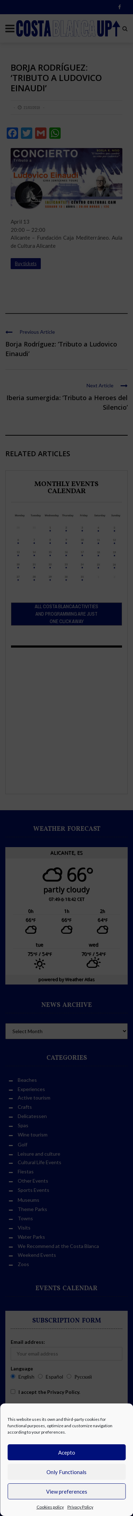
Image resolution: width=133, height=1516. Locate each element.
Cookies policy (50, 1507)
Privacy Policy (80, 1507)
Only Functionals (66, 1472)
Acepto (66, 1452)
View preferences (66, 1491)
